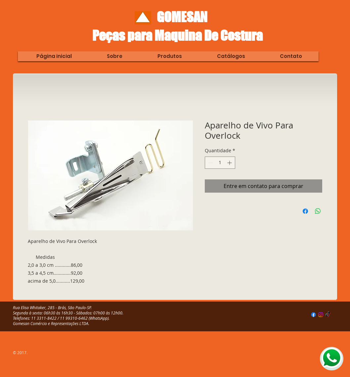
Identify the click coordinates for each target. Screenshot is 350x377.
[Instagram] (321, 314)
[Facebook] (313, 314)
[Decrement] (210, 162)
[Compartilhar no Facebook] (305, 211)
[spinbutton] (220, 162)
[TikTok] (328, 314)
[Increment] (230, 162)
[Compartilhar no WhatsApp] (318, 211)
